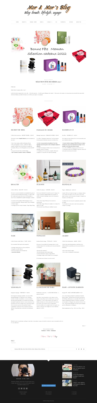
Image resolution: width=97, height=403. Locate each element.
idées (33, 349)
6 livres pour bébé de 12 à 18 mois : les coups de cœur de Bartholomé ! (79, 368)
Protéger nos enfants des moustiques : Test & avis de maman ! (78, 376)
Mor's (45, 84)
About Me (74, 393)
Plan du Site (23, 393)
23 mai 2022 (49, 84)
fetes (24, 349)
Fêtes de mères (28, 349)
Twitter (48, 330)
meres (39, 349)
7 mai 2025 (75, 380)
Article (46, 79)
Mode (42, 22)
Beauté (24, 22)
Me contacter (49, 392)
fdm (21, 349)
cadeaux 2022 (17, 349)
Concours (74, 392)
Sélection (43, 349)
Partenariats (49, 393)
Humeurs (63, 22)
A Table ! (49, 22)
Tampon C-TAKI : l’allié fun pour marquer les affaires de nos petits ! (79, 384)
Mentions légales (23, 392)
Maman (36, 349)
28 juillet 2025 (75, 372)
